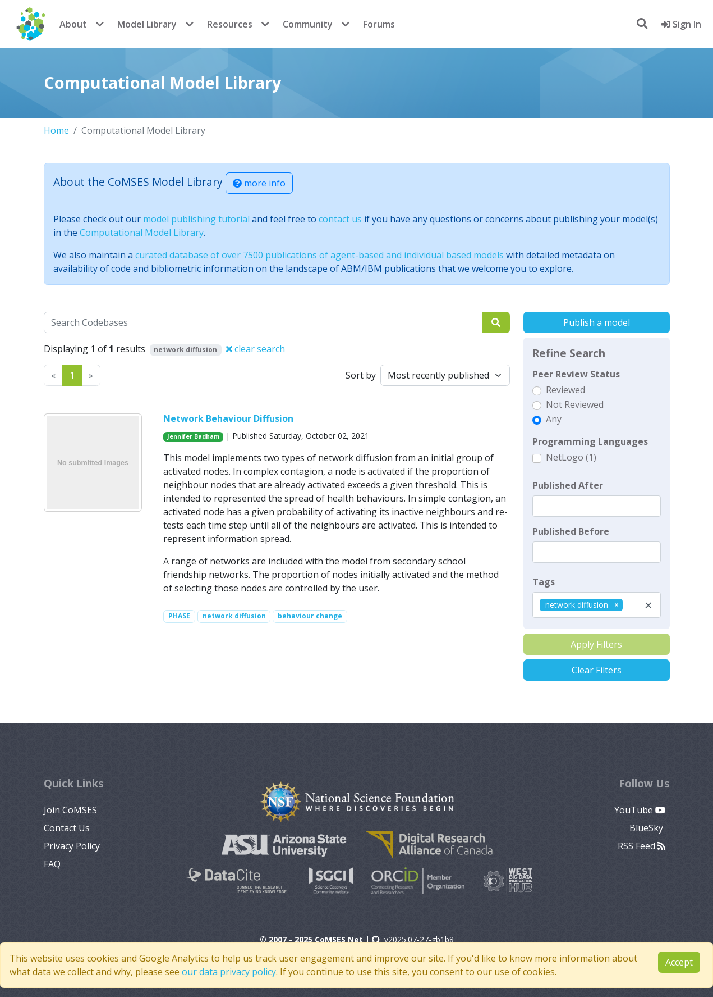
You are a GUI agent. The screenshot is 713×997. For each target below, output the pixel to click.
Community (308, 24)
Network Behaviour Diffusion (228, 418)
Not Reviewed (575, 404)
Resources (229, 24)
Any (554, 419)
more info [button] (259, 183)
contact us (340, 219)
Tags (543, 582)
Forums (379, 24)
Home (56, 130)
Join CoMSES (70, 810)
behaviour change (310, 616)
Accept (679, 962)
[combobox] (596, 605)
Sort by (361, 375)
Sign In (681, 24)
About (73, 24)
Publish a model (596, 322)
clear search (255, 349)
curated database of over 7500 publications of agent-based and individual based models (319, 255)
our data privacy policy (229, 972)
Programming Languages (590, 441)
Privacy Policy (72, 846)
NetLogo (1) (571, 457)
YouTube (639, 810)
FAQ (52, 864)
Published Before (570, 531)
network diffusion (234, 616)
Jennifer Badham (193, 436)
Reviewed (565, 389)
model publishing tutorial (196, 219)
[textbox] (596, 506)
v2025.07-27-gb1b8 (413, 939)
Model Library (147, 24)
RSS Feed (641, 846)
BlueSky (647, 828)
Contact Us (67, 828)
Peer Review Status (576, 374)
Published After (567, 485)
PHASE (179, 616)
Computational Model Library (142, 232)
